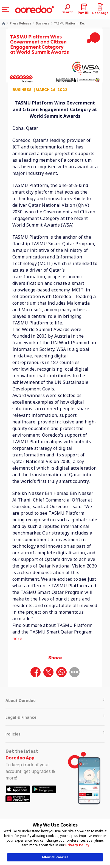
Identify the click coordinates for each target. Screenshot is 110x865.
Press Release (20, 23)
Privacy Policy (77, 845)
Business (42, 23)
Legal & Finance (55, 717)
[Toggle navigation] (5, 9)
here (17, 638)
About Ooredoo (55, 700)
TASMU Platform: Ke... (70, 23)
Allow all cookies (55, 857)
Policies (55, 734)
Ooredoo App (19, 758)
